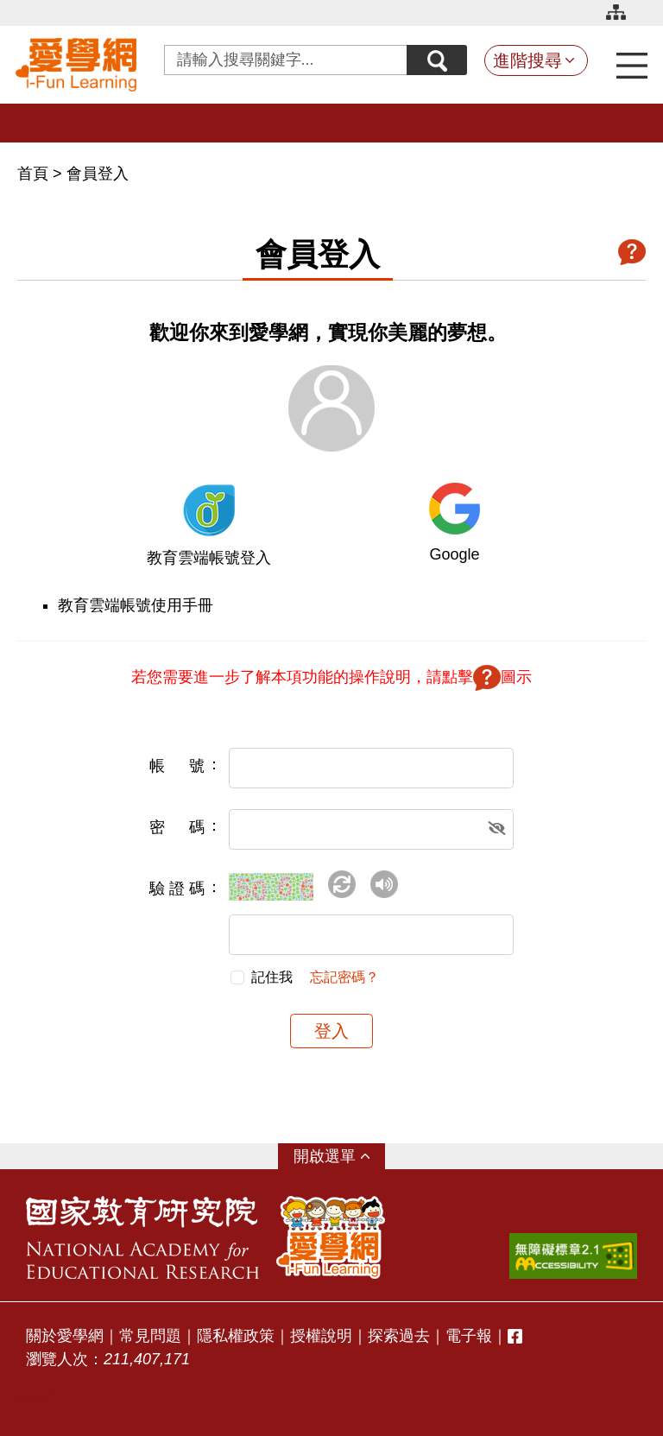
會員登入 (97, 173)
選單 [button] (340, 1156)
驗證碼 (177, 888)
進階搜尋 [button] (527, 60)
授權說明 (321, 1335)
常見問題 (150, 1335)
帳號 (177, 766)
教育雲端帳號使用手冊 (135, 605)
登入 (331, 1031)
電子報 (468, 1335)
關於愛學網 (65, 1335)
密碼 (177, 827)
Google (454, 554)
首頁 (35, 173)
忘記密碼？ (344, 977)
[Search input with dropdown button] (285, 60)
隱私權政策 (236, 1335)
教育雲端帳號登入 (209, 557)
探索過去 (399, 1335)
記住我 (272, 977)
